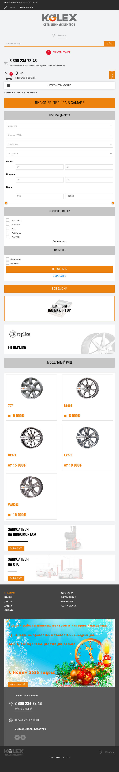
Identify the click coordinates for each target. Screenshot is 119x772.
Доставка (67, 593)
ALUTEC (13, 236)
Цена (9, 187)
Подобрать (59, 269)
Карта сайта (68, 606)
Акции (8, 606)
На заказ (12, 263)
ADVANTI (13, 224)
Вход (12, 7)
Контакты (67, 602)
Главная (8, 93)
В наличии (13, 259)
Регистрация (26, 7)
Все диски (59, 288)
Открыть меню (59, 85)
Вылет (9, 161)
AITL (11, 228)
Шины (8, 597)
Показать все (59, 241)
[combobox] (59, 126)
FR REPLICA (32, 93)
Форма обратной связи (26, 720)
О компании (68, 597)
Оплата (8, 610)
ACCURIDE (14, 220)
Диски (20, 93)
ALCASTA (13, 232)
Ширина (10, 174)
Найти (109, 44)
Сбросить (59, 276)
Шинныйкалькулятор (59, 308)
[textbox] (59, 126)
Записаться (16, 548)
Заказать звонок (61, 52)
